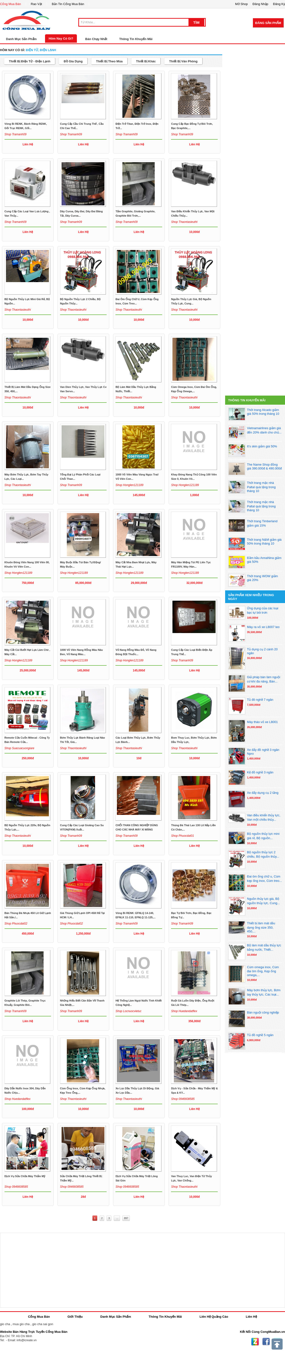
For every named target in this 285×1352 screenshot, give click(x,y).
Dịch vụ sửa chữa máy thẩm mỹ (25, 1176)
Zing (255, 1342)
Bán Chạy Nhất (96, 39)
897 (126, 1218)
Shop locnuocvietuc (128, 1011)
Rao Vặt (36, 4)
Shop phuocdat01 (182, 835)
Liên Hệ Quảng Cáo (214, 1316)
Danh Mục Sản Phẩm (115, 1316)
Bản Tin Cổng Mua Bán (68, 4)
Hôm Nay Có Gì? (61, 38)
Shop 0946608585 (182, 1099)
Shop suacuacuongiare (19, 748)
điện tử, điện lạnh (41, 50)
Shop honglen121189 (129, 485)
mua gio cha (21, 1324)
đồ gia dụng (73, 61)
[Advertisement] (255, 180)
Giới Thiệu (75, 1316)
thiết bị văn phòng (183, 61)
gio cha (5, 1324)
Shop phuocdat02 (16, 923)
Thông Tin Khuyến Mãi (136, 39)
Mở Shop (241, 4)
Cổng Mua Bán (10, 4)
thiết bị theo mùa (109, 61)
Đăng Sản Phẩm (268, 23)
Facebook (266, 1342)
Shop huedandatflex (184, 1011)
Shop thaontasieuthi (184, 222)
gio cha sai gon (42, 1324)
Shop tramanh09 (16, 134)
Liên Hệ (251, 1316)
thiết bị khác (146, 61)
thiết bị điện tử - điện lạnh (29, 61)
